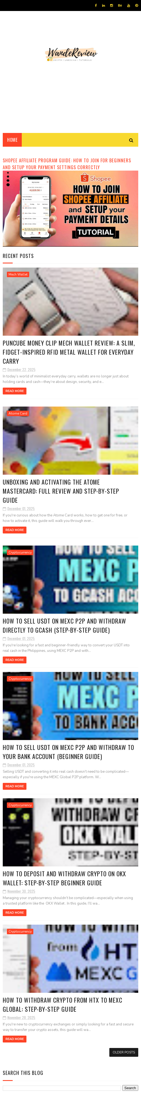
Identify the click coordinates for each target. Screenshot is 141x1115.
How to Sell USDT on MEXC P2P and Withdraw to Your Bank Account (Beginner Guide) (68, 754)
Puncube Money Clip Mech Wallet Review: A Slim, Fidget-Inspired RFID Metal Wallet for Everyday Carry (63, 352)
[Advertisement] (70, 86)
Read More (15, 392)
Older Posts (124, 1056)
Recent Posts (18, 256)
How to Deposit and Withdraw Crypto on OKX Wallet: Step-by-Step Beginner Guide (64, 881)
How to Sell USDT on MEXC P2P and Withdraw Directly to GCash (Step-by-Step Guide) (64, 627)
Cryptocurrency (20, 554)
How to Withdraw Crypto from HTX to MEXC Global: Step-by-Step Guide (63, 1008)
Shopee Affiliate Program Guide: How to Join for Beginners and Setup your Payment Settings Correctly (67, 164)
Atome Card (18, 414)
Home (12, 140)
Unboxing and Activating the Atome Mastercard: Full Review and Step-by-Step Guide (61, 492)
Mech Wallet (18, 275)
